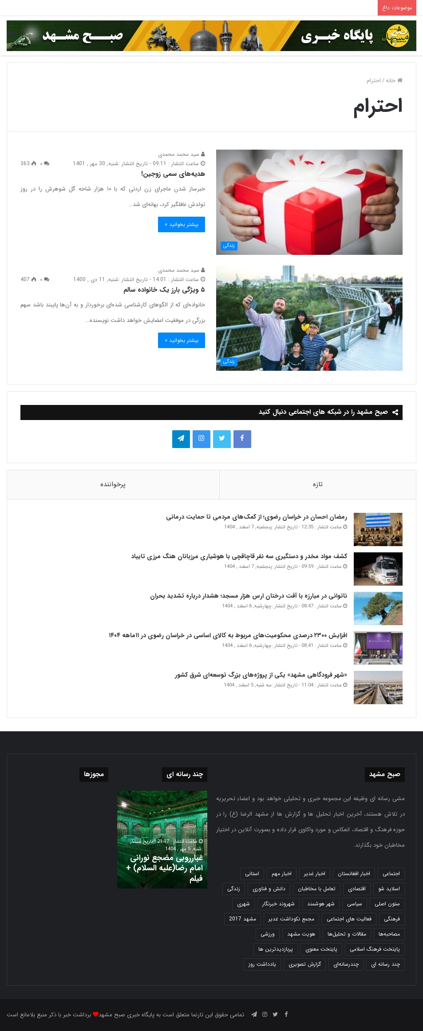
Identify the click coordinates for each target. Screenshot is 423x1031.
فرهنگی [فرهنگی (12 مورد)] (392, 919)
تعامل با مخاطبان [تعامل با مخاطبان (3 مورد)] (317, 888)
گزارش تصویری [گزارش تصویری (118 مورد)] (305, 964)
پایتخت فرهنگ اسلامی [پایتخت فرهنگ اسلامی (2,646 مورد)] (375, 949)
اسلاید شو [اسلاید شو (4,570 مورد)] (389, 888)
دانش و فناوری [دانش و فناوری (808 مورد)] (269, 888)
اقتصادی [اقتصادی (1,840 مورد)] (357, 888)
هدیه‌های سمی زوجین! (173, 174)
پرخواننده (113, 484)
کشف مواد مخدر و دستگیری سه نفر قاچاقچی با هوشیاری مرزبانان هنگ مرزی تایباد (239, 556)
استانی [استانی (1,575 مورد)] (252, 873)
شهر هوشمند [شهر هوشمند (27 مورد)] (321, 904)
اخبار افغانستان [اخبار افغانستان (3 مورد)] (354, 873)
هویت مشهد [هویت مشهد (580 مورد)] (301, 934)
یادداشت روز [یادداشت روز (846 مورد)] (262, 964)
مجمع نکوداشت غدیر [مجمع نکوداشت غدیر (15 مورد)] (291, 919)
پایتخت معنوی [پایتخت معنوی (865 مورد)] (321, 949)
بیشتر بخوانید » (181, 224)
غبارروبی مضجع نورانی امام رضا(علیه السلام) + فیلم (164, 868)
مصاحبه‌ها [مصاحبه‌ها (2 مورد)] (389, 934)
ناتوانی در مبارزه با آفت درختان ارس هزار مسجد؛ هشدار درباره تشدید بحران (248, 596)
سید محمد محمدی (181, 154)
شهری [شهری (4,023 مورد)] (243, 904)
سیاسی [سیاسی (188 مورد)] (354, 904)
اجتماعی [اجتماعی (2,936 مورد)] (391, 873)
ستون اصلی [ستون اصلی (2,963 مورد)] (387, 904)
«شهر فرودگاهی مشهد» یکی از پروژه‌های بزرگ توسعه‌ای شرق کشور (261, 675)
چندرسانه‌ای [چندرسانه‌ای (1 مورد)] (346, 964)
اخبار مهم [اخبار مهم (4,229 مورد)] (282, 873)
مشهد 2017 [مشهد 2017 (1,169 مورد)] (242, 919)
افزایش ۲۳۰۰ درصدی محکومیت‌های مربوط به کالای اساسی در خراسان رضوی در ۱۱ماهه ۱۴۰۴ (227, 635)
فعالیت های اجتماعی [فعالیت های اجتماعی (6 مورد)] (349, 919)
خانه (394, 80)
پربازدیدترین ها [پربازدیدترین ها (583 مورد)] (275, 949)
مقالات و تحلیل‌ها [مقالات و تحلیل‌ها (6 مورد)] (347, 934)
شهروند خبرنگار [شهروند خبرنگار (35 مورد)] (278, 904)
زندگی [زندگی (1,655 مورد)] (233, 888)
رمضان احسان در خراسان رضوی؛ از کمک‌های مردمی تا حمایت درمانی (256, 517)
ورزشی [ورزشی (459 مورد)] (268, 934)
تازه (318, 484)
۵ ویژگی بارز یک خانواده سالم (164, 290)
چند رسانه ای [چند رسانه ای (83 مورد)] (385, 964)
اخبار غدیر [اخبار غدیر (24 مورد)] (314, 873)
